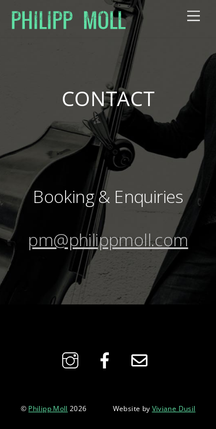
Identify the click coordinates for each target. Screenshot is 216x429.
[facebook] (107, 359)
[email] (141, 359)
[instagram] (72, 359)
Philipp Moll (47, 408)
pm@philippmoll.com (108, 239)
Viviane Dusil (174, 408)
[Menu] (193, 15)
